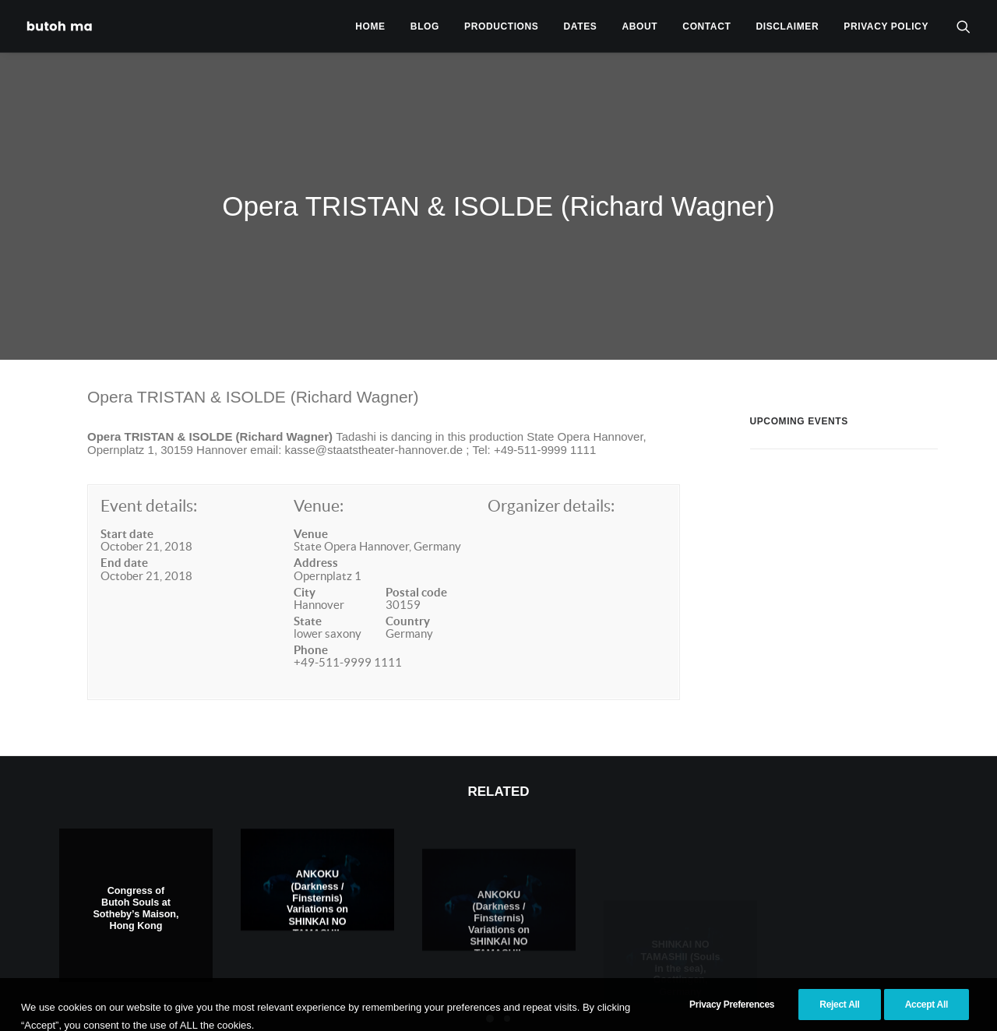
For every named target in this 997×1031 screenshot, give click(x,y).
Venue (311, 512)
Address (316, 542)
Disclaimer (787, 26)
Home (370, 26)
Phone (311, 628)
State (308, 600)
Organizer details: (551, 485)
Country (408, 600)
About (640, 26)
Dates (580, 26)
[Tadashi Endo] (60, 26)
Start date (126, 512)
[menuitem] (370, 26)
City (304, 571)
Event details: (148, 485)
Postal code (416, 571)
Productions (501, 26)
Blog (424, 26)
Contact (706, 26)
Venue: (318, 485)
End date (124, 542)
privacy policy (886, 26)
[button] (963, 26)
